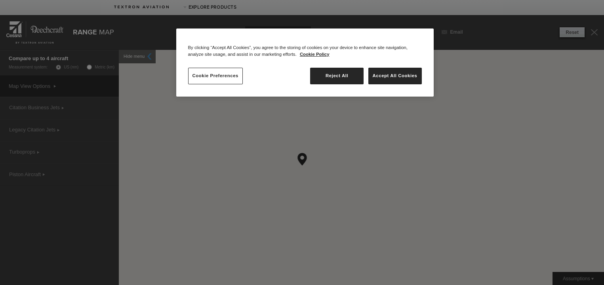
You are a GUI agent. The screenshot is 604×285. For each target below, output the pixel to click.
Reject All (337, 75)
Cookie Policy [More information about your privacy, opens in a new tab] (315, 54)
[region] (305, 62)
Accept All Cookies (395, 75)
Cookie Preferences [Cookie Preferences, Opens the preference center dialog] (215, 75)
